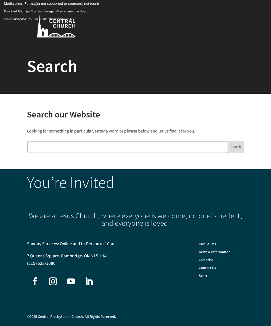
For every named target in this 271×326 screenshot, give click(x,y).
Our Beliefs (207, 244)
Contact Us (207, 268)
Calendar (206, 260)
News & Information (215, 252)
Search (204, 276)
